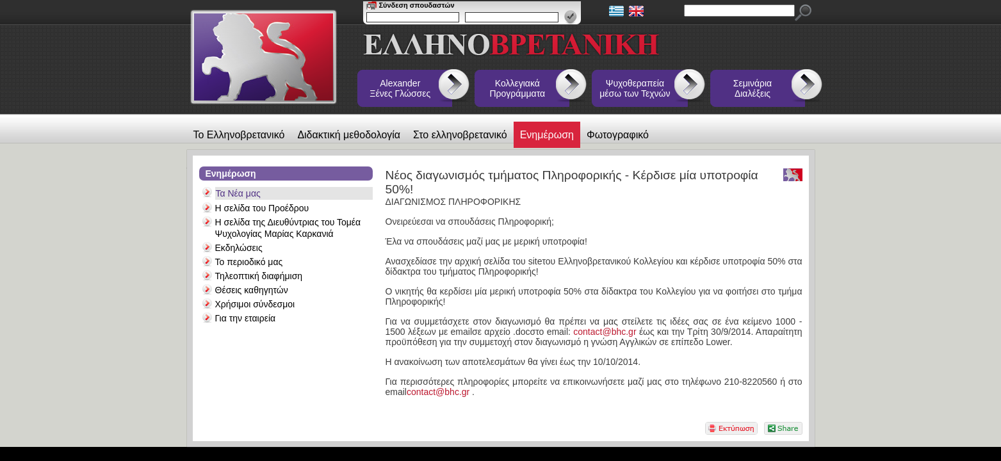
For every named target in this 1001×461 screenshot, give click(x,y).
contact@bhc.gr (604, 332)
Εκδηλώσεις (239, 248)
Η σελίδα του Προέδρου (262, 208)
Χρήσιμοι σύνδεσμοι (255, 304)
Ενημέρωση (547, 134)
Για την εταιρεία (245, 318)
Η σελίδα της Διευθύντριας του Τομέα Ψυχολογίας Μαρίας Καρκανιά (288, 228)
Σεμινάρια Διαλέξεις (752, 88)
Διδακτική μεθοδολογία (348, 134)
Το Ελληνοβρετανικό (239, 134)
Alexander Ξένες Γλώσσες (400, 88)
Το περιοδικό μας (249, 262)
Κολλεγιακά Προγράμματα (518, 88)
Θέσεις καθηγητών (251, 290)
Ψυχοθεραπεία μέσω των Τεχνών (634, 88)
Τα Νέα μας (238, 193)
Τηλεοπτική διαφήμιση (259, 276)
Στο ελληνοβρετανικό (460, 134)
